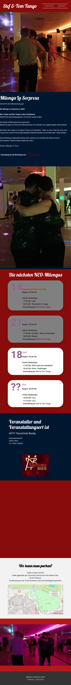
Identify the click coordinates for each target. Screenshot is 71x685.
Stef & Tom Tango (33, 155)
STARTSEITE (49, 6)
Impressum (31, 679)
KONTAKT (62, 6)
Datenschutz (40, 679)
